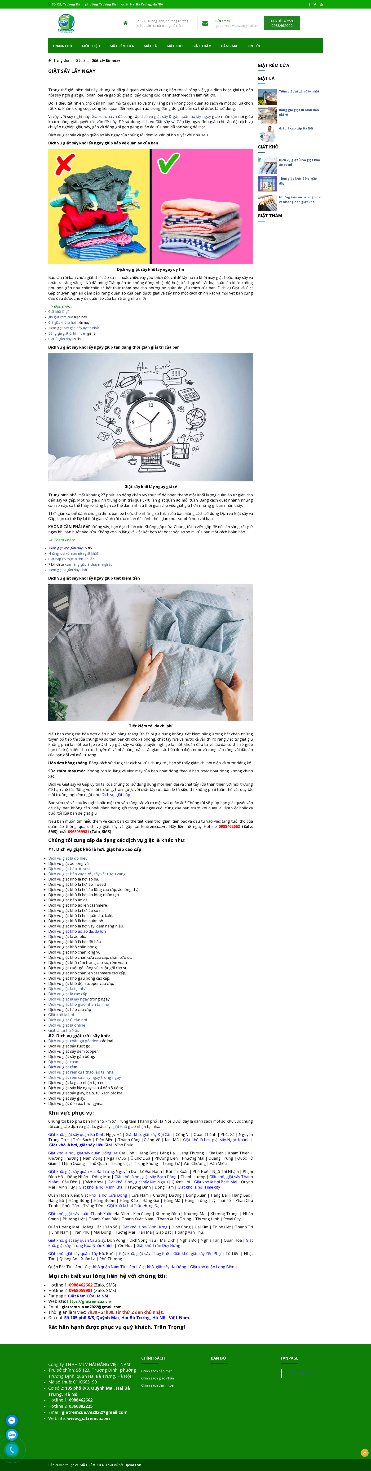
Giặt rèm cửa (122, 46)
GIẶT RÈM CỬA (301, 1373)
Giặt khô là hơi (61, 1014)
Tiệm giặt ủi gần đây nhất (299, 91)
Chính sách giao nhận (157, 1378)
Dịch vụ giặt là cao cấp (67, 993)
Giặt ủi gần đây (59, 339)
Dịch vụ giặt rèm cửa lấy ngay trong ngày (84, 1077)
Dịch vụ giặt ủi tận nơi (67, 1020)
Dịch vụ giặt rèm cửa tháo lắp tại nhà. (81, 1072)
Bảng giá (229, 46)
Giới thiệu (91, 46)
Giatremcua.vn (104, 116)
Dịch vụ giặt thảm (63, 1061)
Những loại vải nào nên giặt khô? (73, 553)
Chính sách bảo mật (156, 1371)
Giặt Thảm (202, 46)
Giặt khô (175, 46)
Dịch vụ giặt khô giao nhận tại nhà (78, 1004)
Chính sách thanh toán (158, 1385)
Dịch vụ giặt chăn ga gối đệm (73, 1040)
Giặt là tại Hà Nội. (63, 1030)
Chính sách (153, 1358)
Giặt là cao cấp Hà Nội (296, 128)
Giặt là (150, 46)
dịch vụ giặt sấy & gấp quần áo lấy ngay (176, 116)
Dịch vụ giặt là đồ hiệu (68, 858)
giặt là (89, 1126)
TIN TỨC (254, 46)
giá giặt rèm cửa (60, 317)
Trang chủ (62, 46)
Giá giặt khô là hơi (62, 322)
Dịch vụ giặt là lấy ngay (68, 999)
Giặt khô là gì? (59, 311)
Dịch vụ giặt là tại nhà (67, 988)
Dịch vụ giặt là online (66, 1025)
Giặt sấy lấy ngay (106, 60)
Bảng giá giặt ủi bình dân (67, 333)
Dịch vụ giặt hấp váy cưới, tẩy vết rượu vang (87, 873)
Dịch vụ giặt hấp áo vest (69, 868)
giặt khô (119, 1126)
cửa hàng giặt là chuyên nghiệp (88, 564)
